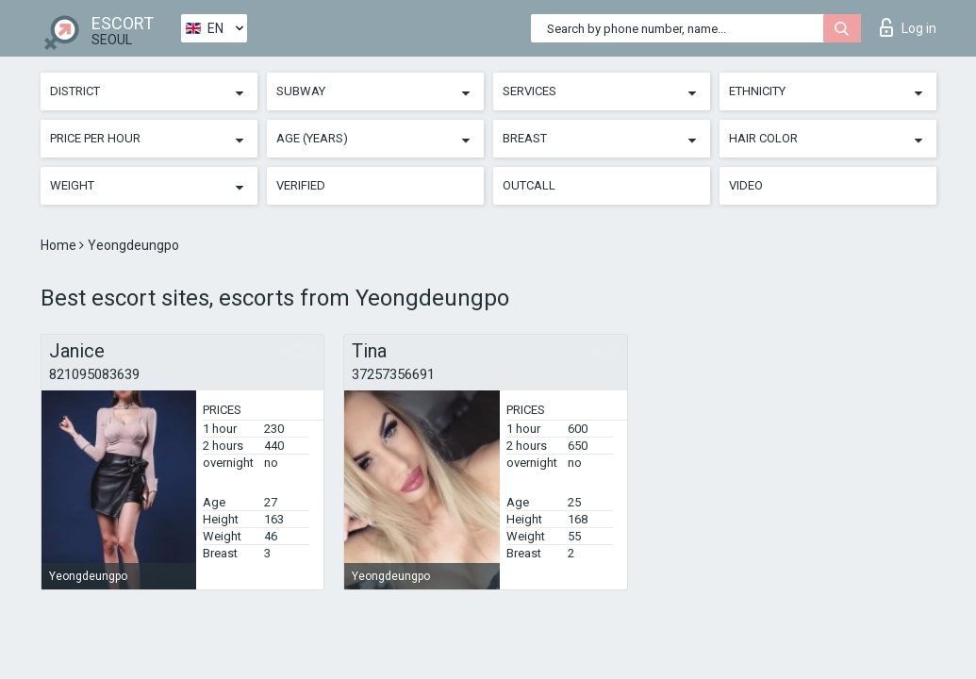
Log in (908, 27)
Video (746, 185)
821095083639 (94, 374)
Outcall (529, 185)
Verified (300, 185)
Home (60, 245)
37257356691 (393, 374)
